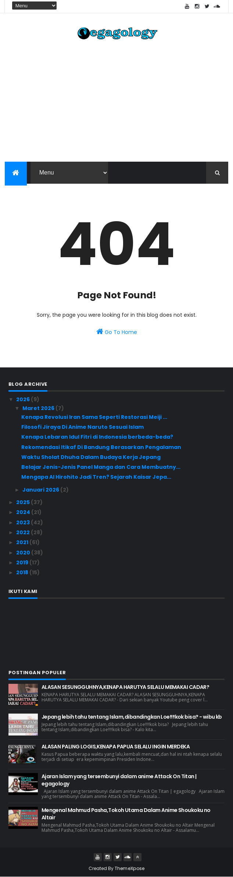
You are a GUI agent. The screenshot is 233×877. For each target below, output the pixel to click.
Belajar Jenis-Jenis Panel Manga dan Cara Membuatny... (100, 467)
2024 (23, 512)
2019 (22, 562)
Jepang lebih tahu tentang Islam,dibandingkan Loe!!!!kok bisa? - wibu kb (132, 716)
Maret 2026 (38, 408)
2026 (23, 399)
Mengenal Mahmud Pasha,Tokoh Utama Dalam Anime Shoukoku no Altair (126, 813)
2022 (23, 532)
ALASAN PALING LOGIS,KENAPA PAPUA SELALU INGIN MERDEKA (116, 746)
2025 (23, 502)
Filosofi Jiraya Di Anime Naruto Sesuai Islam (82, 427)
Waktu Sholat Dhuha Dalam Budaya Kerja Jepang (91, 457)
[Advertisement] (117, 102)
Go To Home (116, 332)
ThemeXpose (130, 868)
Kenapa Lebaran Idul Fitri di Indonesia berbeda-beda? (97, 437)
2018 (22, 572)
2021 (22, 542)
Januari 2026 (41, 489)
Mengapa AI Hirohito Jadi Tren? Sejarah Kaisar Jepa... (96, 477)
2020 (23, 552)
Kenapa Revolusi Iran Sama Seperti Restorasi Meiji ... (94, 417)
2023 (23, 522)
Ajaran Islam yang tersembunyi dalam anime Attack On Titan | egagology (119, 780)
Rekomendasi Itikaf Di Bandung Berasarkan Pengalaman (101, 447)
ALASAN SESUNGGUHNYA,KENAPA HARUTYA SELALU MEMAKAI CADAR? (125, 687)
